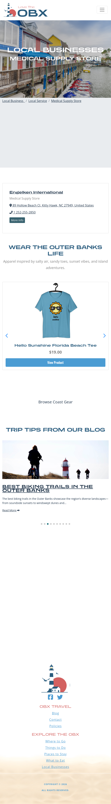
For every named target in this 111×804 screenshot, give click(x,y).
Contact (55, 719)
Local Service (37, 101)
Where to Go (55, 741)
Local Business (13, 101)
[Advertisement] (55, 140)
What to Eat (55, 760)
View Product (55, 362)
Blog (55, 713)
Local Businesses (55, 767)
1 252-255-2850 (22, 212)
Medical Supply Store (66, 101)
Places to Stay (55, 754)
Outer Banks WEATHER (55, 629)
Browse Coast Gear (55, 402)
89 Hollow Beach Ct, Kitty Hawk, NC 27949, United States (51, 205)
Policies (55, 726)
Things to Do (55, 748)
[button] (104, 336)
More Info (17, 220)
